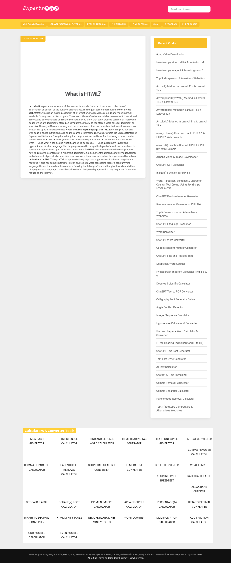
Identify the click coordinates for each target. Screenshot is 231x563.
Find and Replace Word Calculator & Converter (177, 333)
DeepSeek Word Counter (170, 263)
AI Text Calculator (166, 367)
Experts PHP (196, 554)
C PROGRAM (171, 24)
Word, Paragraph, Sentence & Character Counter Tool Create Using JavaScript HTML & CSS (179, 184)
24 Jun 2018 (38, 39)
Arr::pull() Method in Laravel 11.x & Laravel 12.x (180, 88)
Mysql (156, 24)
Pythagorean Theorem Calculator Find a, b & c (181, 273)
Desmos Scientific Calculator (173, 283)
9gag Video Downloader (170, 54)
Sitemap (139, 558)
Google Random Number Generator (176, 247)
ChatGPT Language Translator (173, 224)
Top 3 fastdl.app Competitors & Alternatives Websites (174, 408)
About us (92, 558)
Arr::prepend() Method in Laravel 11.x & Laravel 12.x (178, 111)
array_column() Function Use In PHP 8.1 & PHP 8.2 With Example (180, 135)
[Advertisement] (83, 67)
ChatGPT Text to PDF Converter (174, 291)
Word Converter (165, 232)
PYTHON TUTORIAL (96, 24)
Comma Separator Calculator (172, 390)
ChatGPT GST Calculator (170, 164)
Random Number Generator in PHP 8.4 (178, 204)
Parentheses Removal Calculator (175, 398)
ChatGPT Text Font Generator (173, 351)
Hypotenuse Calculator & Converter (176, 323)
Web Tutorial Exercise (33, 24)
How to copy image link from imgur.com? (180, 70)
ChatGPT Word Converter (170, 240)
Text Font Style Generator (171, 359)
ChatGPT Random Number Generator (177, 196)
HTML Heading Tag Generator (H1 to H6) (179, 343)
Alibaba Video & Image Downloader (177, 157)
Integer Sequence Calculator (172, 315)
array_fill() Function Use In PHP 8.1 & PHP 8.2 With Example (181, 147)
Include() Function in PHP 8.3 (173, 172)
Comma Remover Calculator (172, 382)
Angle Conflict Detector (169, 307)
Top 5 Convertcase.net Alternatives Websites (176, 214)
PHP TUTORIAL (119, 24)
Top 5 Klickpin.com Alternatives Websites (180, 78)
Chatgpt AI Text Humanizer (171, 374)
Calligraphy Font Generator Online (175, 299)
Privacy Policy (127, 558)
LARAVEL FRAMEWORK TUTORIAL (66, 24)
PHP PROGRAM (189, 24)
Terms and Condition (108, 558)
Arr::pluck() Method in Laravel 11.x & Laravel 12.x (181, 123)
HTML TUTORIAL (140, 24)
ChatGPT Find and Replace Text (174, 255)
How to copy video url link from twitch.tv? (180, 62)
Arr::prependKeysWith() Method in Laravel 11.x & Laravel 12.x (180, 99)
